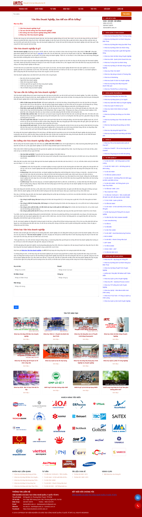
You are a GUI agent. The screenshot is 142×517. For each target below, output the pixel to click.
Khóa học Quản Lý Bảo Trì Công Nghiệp (115, 361)
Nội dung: (17, 283)
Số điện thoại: (19, 274)
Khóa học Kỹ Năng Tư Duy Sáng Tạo (25, 483)
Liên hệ (120, 9)
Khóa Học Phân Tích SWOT (111, 71)
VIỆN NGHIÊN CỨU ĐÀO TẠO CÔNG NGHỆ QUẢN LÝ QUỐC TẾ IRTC (94, 495)
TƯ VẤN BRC (107, 227)
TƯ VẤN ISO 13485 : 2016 (111, 188)
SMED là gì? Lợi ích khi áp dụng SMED (86, 387)
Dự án (80, 9)
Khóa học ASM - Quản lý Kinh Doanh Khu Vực (117, 59)
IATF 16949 (107, 242)
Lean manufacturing (109, 220)
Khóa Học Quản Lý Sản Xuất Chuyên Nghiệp (116, 301)
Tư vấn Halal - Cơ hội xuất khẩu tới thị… (55, 477)
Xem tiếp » (26, 339)
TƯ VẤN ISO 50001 (109, 203)
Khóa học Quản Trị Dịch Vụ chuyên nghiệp (116, 80)
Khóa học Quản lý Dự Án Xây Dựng (56, 361)
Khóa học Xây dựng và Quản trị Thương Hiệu (117, 74)
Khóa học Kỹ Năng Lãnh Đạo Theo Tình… (26, 486)
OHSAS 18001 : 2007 (109, 249)
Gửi (16, 307)
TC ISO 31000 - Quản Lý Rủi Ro (112, 200)
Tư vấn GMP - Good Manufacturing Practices (117, 233)
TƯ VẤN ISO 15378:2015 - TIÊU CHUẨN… (56, 474)
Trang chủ (23, 9)
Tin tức (94, 9)
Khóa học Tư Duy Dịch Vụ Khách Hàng (115, 62)
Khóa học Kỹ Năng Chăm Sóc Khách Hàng (116, 47)
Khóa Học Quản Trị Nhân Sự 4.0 (113, 106)
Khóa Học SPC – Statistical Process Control (116, 282)
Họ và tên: (17, 266)
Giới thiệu (39, 9)
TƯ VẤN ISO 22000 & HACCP (112, 175)
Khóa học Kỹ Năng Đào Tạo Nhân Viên (115, 96)
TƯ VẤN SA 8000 (108, 246)
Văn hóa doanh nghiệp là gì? (30, 28)
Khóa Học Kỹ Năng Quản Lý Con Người (115, 99)
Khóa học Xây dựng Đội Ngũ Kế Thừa (114, 130)
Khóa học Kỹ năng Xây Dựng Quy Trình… (26, 480)
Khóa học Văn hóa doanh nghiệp (31, 35)
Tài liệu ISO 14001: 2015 (81, 477)
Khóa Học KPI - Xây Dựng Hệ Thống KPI (115, 259)
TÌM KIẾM (126, 14)
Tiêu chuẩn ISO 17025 (110, 192)
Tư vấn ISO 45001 (109, 171)
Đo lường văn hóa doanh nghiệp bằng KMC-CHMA (38, 33)
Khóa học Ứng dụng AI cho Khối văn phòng (116, 153)
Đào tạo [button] (66, 9)
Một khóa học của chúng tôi (112, 474)
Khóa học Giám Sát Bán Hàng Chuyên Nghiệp (117, 56)
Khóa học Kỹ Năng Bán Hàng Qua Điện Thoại (117, 44)
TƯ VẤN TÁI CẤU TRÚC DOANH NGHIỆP (115, 217)
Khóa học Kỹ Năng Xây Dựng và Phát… (25, 474)
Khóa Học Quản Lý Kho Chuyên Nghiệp (115, 278)
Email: (59, 266)
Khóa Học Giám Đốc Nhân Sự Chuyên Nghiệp (117, 102)
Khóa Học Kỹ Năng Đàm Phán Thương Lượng (117, 36)
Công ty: (60, 274)
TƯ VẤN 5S (107, 223)
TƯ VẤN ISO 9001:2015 (110, 252)
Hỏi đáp (107, 9)
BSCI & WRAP (107, 236)
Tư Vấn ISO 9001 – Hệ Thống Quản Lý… (55, 486)
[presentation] (27, 301)
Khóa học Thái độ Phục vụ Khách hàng (115, 89)
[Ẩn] (21, 24)
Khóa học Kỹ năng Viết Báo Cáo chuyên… (26, 477)
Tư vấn (53, 9)
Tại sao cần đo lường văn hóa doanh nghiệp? (36, 30)
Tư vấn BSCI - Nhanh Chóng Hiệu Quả (115, 239)
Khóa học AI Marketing (110, 77)
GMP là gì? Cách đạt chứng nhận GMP (56, 387)
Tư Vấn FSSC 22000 (109, 230)
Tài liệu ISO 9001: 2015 (81, 474)
